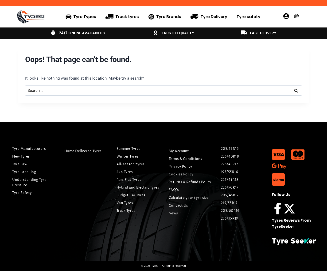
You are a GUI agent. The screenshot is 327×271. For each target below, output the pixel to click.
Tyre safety (248, 16)
